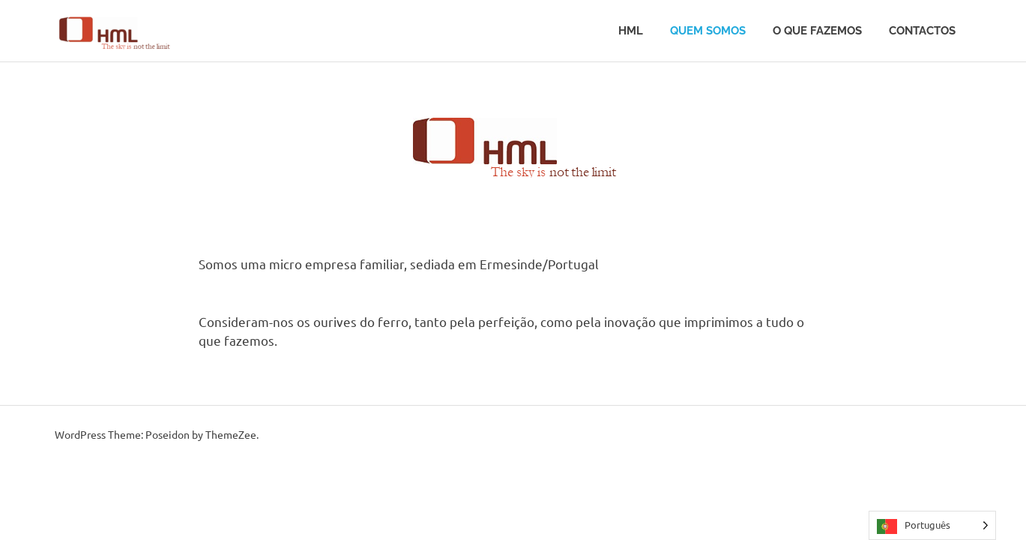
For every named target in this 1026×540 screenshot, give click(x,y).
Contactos (922, 31)
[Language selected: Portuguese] (932, 525)
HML (630, 31)
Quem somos (708, 31)
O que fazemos (817, 31)
